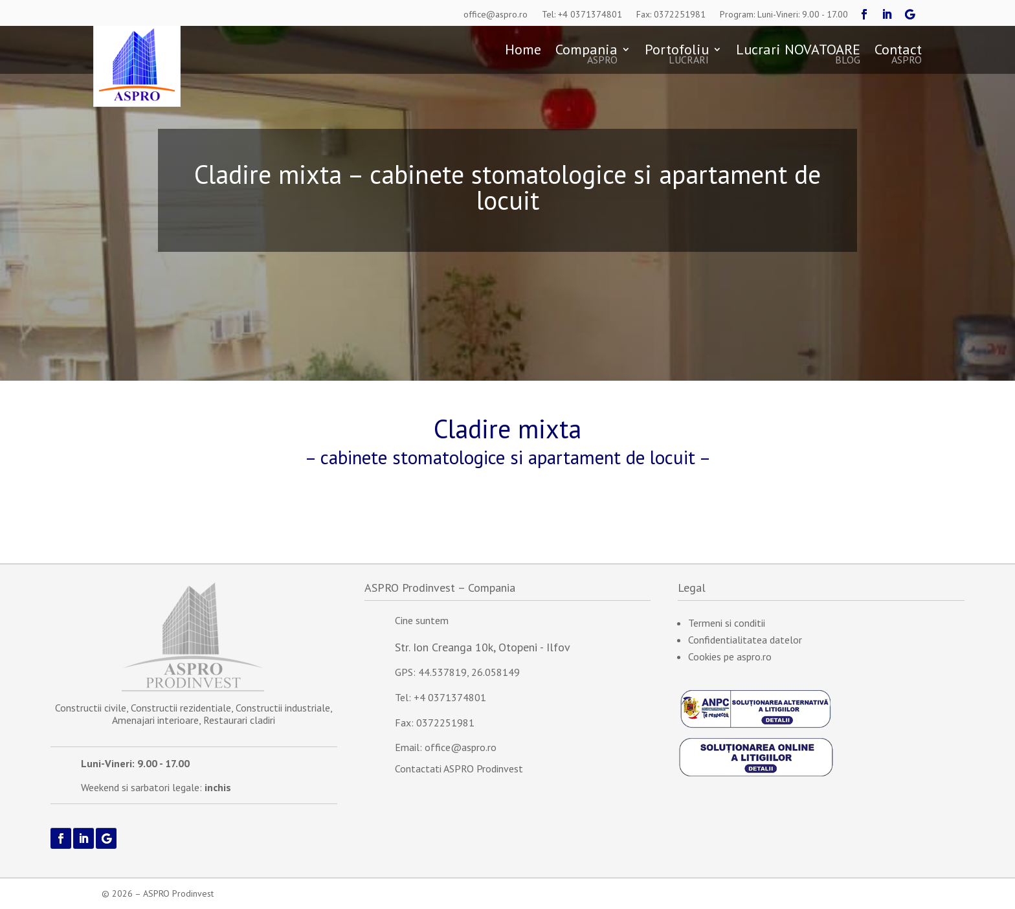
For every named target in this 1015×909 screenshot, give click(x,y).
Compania (586, 55)
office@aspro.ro (495, 14)
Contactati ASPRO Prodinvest (459, 768)
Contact (898, 55)
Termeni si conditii (726, 622)
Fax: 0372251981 (671, 14)
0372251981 (445, 722)
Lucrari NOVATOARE (798, 55)
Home (523, 51)
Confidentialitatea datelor (745, 639)
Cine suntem (422, 620)
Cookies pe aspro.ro (730, 656)
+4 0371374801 (450, 697)
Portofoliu (677, 55)
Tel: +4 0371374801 (582, 14)
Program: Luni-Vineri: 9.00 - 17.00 (784, 14)
